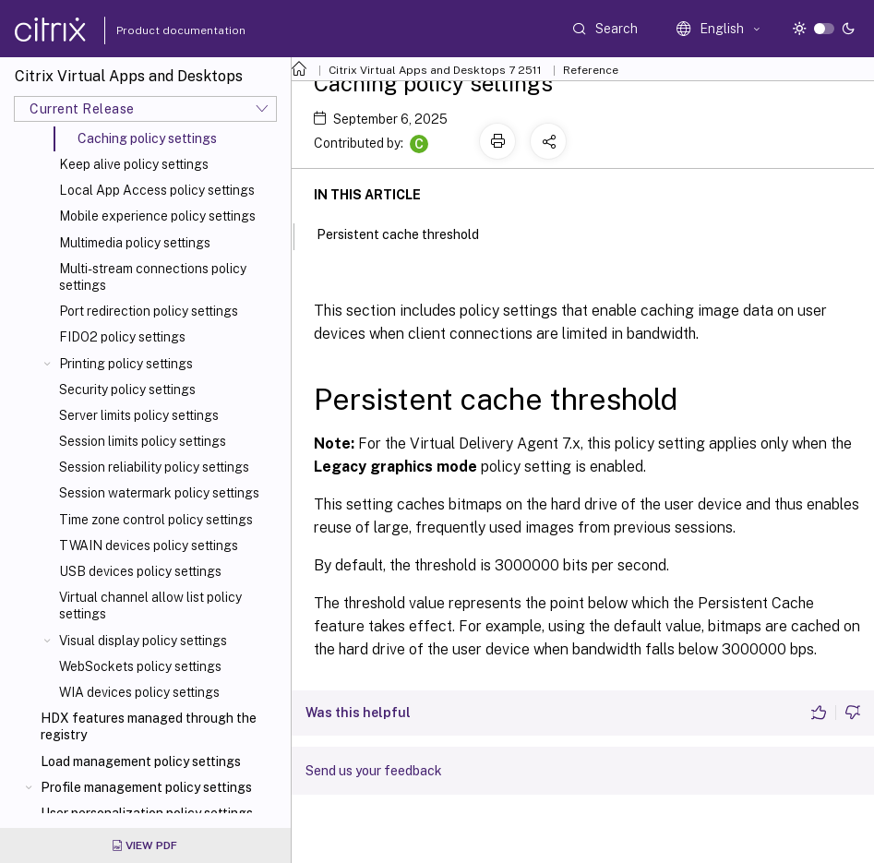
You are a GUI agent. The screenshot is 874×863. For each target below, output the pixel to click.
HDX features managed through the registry (149, 726)
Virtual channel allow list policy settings (150, 605)
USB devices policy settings (140, 571)
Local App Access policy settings (157, 190)
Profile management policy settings (146, 787)
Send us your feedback (373, 770)
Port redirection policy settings (148, 311)
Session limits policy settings (142, 441)
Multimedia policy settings (134, 242)
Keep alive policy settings (134, 164)
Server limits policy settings (139, 415)
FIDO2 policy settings (122, 337)
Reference (590, 70)
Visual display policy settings (143, 640)
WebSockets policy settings (140, 666)
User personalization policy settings (147, 813)
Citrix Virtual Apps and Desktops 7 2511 (435, 70)
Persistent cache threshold (408, 232)
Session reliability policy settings (154, 467)
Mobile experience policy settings (157, 216)
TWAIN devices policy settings (148, 545)
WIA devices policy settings (139, 692)
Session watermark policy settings (159, 492)
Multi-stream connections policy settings (152, 277)
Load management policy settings (141, 761)
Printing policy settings (126, 363)
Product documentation (157, 30)
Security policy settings (127, 389)
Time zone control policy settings (156, 519)
